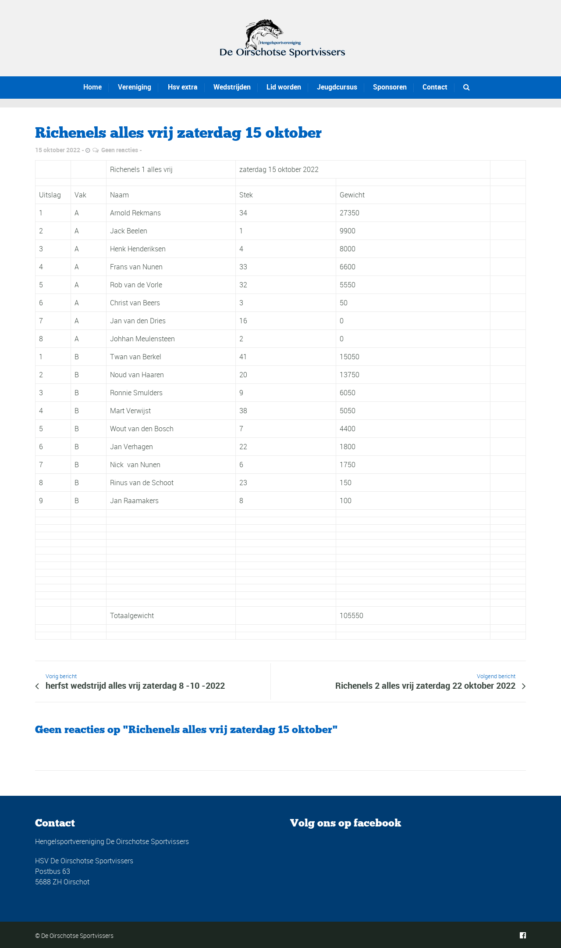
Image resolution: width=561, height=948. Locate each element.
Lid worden (277, 87)
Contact (435, 87)
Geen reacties (119, 150)
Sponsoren (390, 87)
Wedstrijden (220, 87)
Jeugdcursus (335, 87)
